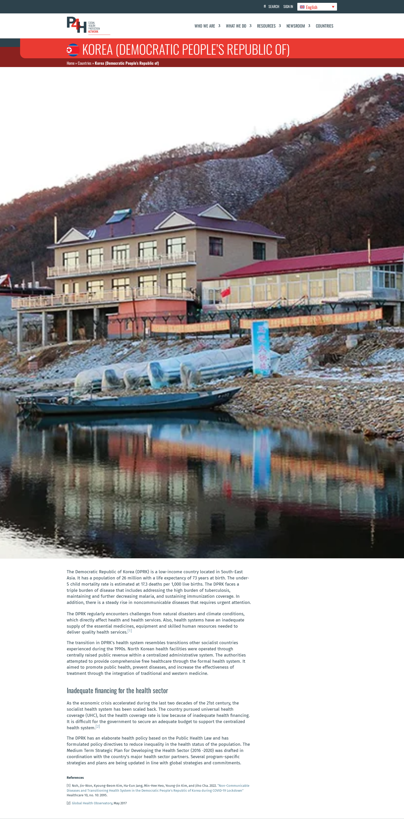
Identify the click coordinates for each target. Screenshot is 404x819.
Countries (324, 26)
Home (70, 63)
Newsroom (296, 26)
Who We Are (205, 26)
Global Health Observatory (92, 803)
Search (271, 6)
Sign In (287, 6)
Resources (266, 26)
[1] (130, 630)
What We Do (236, 26)
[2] (98, 726)
